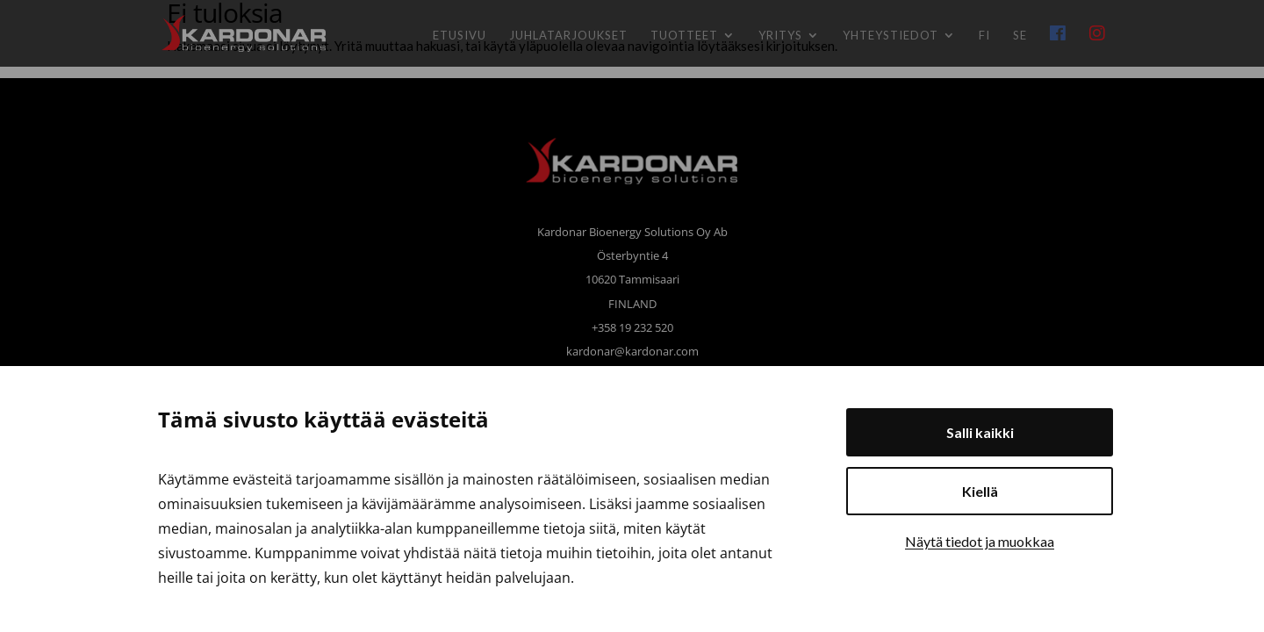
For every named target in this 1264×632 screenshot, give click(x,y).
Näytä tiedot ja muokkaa (979, 541)
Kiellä (980, 491)
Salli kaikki (980, 432)
